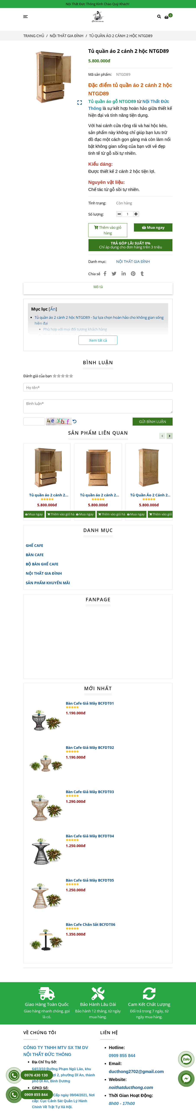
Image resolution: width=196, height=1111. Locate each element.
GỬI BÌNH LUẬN (152, 421)
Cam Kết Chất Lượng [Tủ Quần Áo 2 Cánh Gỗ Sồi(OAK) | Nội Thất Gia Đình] (149, 1004)
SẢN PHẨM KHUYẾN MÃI (48, 582)
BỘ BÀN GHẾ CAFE (42, 564)
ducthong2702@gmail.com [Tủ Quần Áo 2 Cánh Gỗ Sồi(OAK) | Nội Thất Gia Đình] (136, 1071)
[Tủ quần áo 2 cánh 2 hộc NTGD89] (98, 17)
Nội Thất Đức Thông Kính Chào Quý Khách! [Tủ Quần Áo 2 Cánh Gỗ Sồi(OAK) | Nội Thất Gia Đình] (97, 4)
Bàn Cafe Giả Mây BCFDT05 (90, 880)
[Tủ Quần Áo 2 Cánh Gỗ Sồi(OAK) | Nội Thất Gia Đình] (168, 16)
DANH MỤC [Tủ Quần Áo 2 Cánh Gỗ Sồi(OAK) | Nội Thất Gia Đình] (98, 530)
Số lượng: (96, 214)
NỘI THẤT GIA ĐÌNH (133, 261)
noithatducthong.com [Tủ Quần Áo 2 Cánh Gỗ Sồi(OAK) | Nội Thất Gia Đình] (131, 1087)
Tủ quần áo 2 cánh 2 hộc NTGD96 (98, 495)
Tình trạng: (97, 202)
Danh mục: (97, 261)
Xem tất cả (98, 340)
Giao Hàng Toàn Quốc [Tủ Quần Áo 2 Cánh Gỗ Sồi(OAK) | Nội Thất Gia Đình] (47, 1004)
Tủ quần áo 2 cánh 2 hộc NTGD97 (47, 495)
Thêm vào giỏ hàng (107, 230)
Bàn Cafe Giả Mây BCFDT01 (90, 703)
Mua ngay (153, 227)
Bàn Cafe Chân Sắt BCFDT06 (90, 924)
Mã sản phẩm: (100, 74)
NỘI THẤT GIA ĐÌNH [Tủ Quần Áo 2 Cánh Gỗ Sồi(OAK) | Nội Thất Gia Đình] (67, 35)
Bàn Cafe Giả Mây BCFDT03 (90, 792)
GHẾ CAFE (34, 545)
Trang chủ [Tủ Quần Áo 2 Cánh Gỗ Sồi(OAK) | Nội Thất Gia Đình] (33, 35)
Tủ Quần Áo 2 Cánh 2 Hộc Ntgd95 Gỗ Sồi (149, 495)
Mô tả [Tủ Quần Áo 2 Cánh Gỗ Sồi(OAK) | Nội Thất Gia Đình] (98, 286)
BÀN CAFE (35, 554)
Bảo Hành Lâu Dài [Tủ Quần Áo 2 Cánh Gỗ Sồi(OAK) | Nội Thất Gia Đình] (98, 1004)
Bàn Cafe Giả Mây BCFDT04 (90, 836)
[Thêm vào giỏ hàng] (63, 514)
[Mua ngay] (34, 514)
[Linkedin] (123, 273)
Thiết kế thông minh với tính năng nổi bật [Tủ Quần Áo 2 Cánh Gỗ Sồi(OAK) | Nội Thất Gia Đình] (77, 335)
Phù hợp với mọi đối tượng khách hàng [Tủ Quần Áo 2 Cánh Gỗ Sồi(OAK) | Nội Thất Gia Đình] (75, 329)
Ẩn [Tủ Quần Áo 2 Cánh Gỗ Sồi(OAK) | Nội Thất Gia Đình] (53, 309)
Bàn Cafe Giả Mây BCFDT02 (90, 748)
